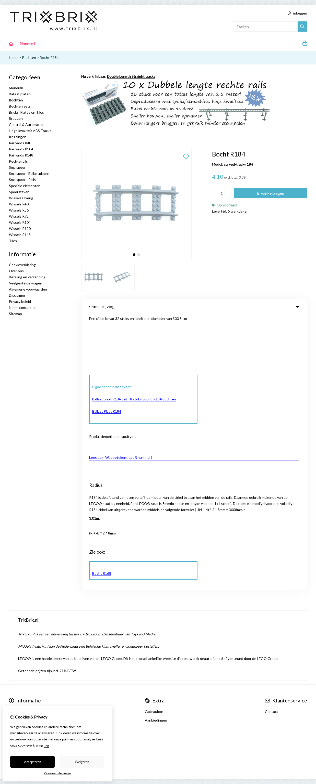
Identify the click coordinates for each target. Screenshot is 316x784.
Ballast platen (20, 94)
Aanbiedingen (156, 445)
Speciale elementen (24, 186)
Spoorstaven (19, 192)
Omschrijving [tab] (194, 306)
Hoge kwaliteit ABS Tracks (30, 130)
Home (13, 57)
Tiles (13, 241)
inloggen (297, 13)
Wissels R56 (19, 210)
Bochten (29, 57)
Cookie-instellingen (57, 773)
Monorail (28, 44)
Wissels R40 (19, 204)
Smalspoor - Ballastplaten (29, 173)
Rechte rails (18, 161)
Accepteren (32, 762)
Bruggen (16, 118)
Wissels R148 (20, 234)
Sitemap (15, 313)
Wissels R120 (20, 228)
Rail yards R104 (21, 149)
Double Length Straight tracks (131, 76)
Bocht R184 (49, 57)
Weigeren (82, 762)
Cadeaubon (154, 437)
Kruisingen (17, 137)
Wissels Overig (21, 198)
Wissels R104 (20, 222)
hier (46, 745)
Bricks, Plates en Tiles (26, 112)
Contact (271, 437)
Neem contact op (23, 307)
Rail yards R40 (20, 143)
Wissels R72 (19, 216)
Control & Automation (26, 124)
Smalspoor (17, 167)
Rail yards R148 (21, 155)
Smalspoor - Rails (22, 179)
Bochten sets (20, 106)
